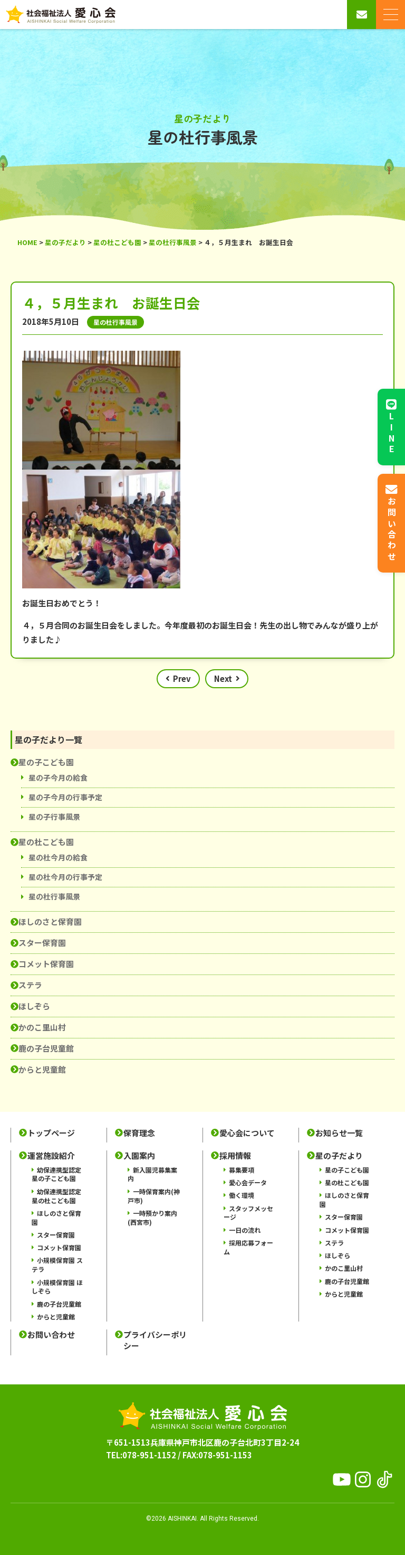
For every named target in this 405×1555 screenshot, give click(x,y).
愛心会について (247, 1133)
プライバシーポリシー (155, 1340)
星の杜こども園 (46, 841)
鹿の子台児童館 (46, 1048)
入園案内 (139, 1155)
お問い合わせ (51, 1334)
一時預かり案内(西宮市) (152, 1217)
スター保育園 (42, 942)
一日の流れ (245, 1229)
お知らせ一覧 (339, 1133)
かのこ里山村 (42, 1027)
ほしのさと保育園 (50, 921)
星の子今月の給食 (58, 777)
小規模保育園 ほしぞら (57, 1287)
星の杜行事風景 (54, 896)
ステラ (30, 984)
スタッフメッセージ (248, 1213)
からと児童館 (42, 1069)
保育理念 (139, 1133)
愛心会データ (248, 1182)
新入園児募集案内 (152, 1174)
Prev (182, 678)
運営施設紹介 (51, 1155)
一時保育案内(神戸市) (154, 1196)
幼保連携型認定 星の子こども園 (56, 1174)
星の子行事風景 (54, 816)
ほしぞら (34, 1005)
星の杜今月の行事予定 (65, 877)
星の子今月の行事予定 (65, 797)
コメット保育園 (46, 963)
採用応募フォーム (248, 1247)
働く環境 (241, 1195)
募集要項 (241, 1169)
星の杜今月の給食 (58, 857)
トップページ (51, 1133)
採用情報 (235, 1155)
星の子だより (339, 1155)
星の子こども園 (46, 761)
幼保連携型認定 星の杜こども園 (56, 1196)
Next (223, 678)
